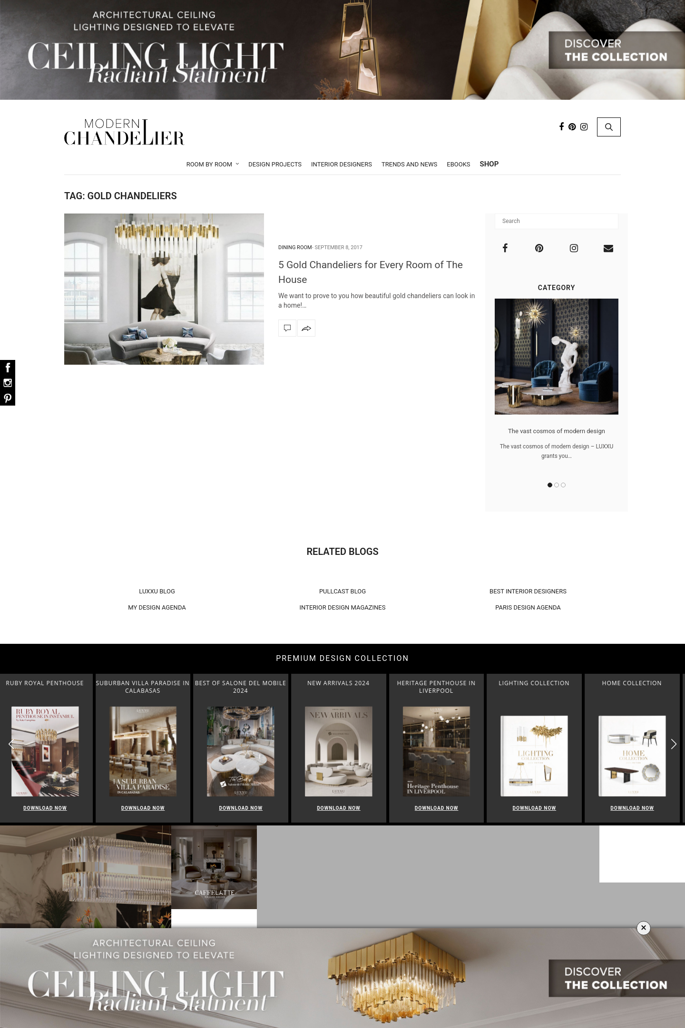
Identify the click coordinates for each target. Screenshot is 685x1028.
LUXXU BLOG (157, 591)
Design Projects (275, 164)
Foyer (345, 914)
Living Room (345, 889)
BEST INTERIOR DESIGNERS (528, 591)
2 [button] (556, 485)
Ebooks (458, 164)
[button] (673, 743)
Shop (489, 164)
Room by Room (209, 164)
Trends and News (409, 164)
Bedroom (345, 926)
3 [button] (563, 485)
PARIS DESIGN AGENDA (528, 607)
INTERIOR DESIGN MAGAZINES (343, 607)
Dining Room (295, 247)
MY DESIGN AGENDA (157, 607)
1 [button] (550, 485)
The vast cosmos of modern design (556, 431)
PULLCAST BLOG (342, 591)
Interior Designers (341, 164)
